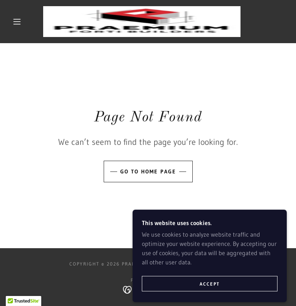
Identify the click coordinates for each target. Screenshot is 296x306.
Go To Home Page (148, 171)
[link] (141, 21)
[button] (17, 21)
